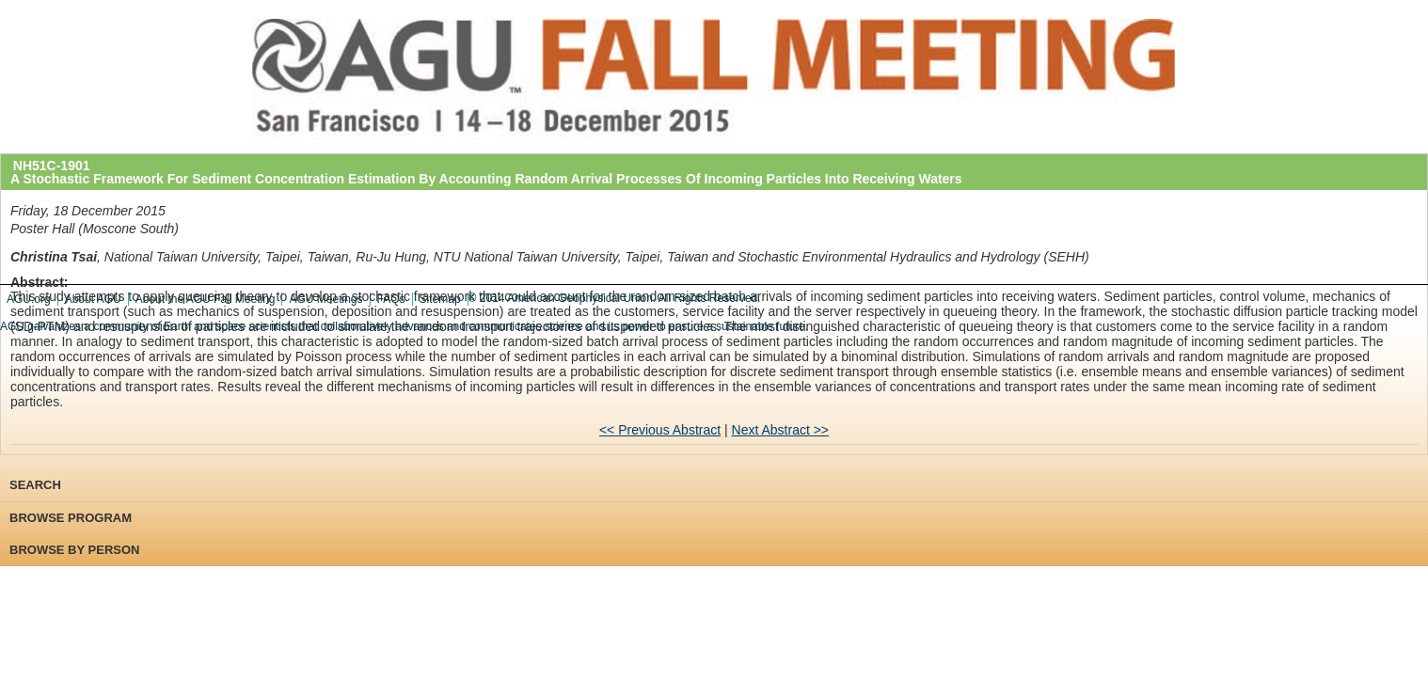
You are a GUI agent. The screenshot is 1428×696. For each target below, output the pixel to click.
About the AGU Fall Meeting (205, 299)
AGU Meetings (325, 299)
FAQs (391, 299)
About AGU (93, 299)
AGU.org (29, 299)
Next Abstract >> (781, 429)
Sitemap (440, 299)
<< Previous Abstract (660, 429)
